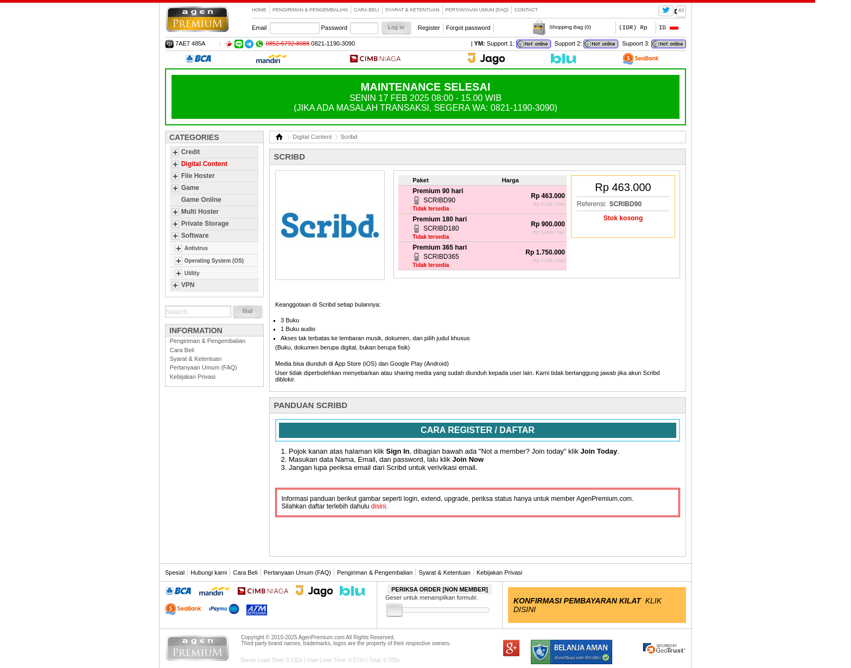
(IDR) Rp (633, 27)
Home (259, 9)
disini (378, 506)
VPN (188, 285)
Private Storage (205, 223)
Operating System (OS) (214, 261)
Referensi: (592, 204)
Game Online (201, 199)
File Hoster (198, 176)
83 (681, 10)
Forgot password (468, 27)
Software (195, 235)
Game (190, 188)
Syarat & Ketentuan (412, 9)
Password (334, 27)
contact (526, 9)
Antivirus (196, 248)
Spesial (175, 572)
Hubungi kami (208, 572)
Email (259, 27)
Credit (190, 152)
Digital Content (204, 164)
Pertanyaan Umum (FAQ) (477, 9)
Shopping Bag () (570, 27)
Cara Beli (366, 9)
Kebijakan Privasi (192, 376)
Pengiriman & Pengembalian (310, 9)
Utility (192, 273)
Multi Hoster (200, 211)
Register (429, 27)
